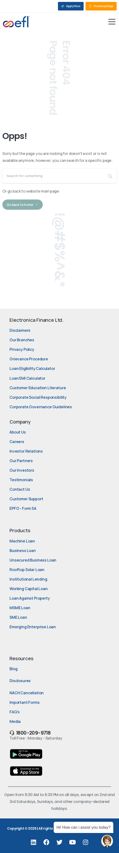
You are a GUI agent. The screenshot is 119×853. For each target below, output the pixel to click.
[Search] (53, 176)
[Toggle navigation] (112, 22)
